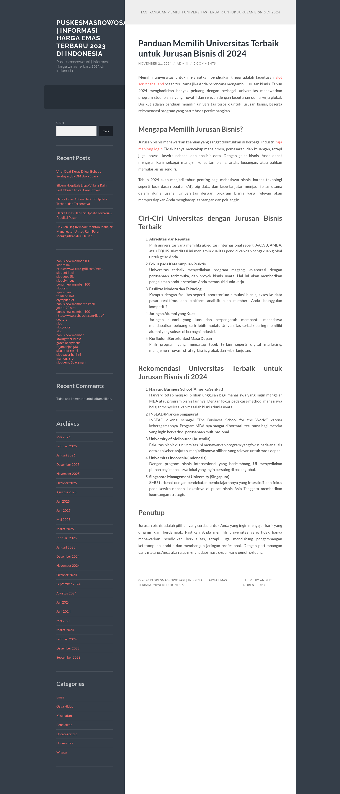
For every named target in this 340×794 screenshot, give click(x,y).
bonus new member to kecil (75, 304)
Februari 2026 (66, 446)
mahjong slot (65, 358)
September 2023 (68, 657)
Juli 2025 (63, 501)
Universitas (64, 743)
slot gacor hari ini (68, 354)
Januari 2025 (65, 547)
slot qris (62, 288)
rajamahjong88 (67, 347)
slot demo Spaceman (70, 362)
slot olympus (65, 280)
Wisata (61, 752)
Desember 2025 (68, 464)
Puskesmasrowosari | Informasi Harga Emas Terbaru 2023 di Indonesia (95, 38)
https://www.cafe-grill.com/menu (79, 269)
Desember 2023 (68, 648)
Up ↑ (262, 585)
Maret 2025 (65, 529)
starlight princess (68, 339)
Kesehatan (64, 716)
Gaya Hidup (64, 706)
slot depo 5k (65, 276)
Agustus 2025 (66, 492)
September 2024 (68, 584)
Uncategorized (66, 734)
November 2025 (68, 474)
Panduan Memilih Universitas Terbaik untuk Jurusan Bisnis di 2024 (208, 48)
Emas (60, 697)
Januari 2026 (65, 455)
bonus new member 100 (73, 261)
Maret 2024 (65, 630)
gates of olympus (68, 343)
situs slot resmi (67, 350)
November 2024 (68, 565)
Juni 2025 (63, 510)
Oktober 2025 (66, 483)
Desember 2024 (68, 556)
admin (182, 63)
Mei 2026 (63, 437)
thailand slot (65, 296)
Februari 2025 (66, 538)
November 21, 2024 (155, 63)
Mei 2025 (63, 519)
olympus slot (65, 300)
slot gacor (63, 327)
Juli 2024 (63, 602)
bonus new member (70, 335)
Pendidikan (64, 725)
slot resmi (63, 265)
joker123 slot (66, 308)
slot (59, 323)
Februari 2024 (66, 639)
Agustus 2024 (66, 593)
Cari (60, 123)
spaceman (63, 292)
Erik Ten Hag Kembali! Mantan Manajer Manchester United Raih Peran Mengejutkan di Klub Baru (84, 231)
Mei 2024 (63, 621)
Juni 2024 (63, 611)
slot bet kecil (65, 272)
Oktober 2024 (66, 575)
